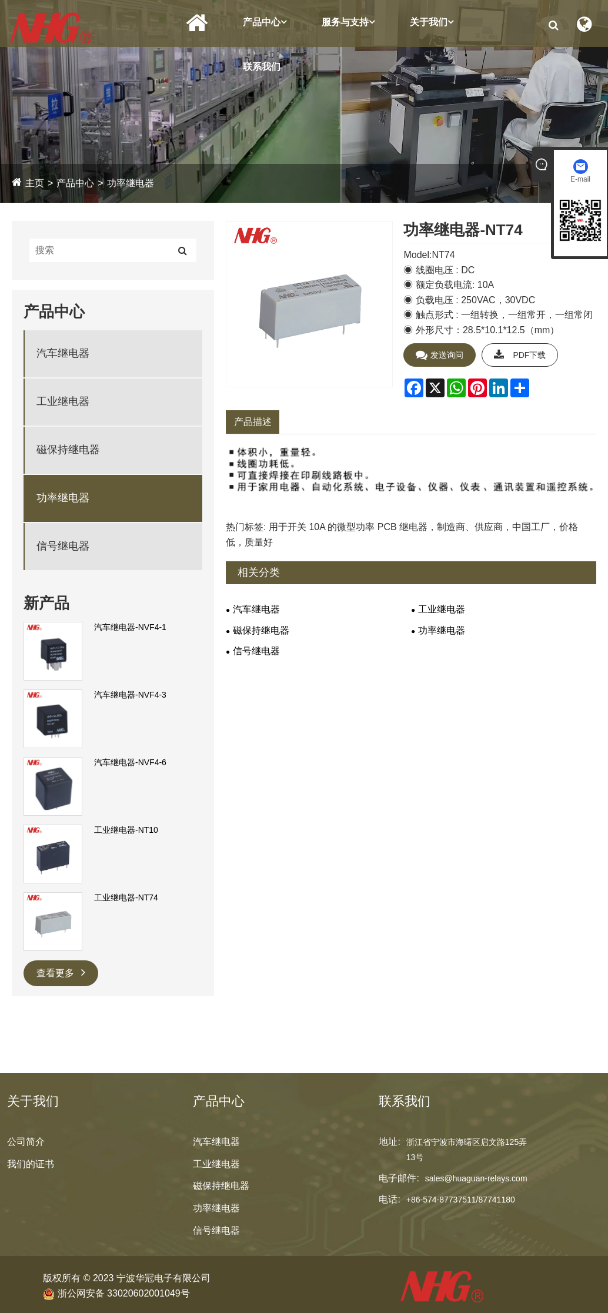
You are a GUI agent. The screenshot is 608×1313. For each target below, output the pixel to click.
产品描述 (253, 422)
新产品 (46, 603)
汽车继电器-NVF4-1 (130, 627)
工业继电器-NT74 (126, 897)
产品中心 (264, 22)
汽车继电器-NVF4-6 (130, 762)
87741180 (496, 1199)
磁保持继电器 (68, 449)
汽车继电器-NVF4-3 (130, 694)
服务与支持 (348, 22)
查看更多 (60, 972)
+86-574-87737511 (441, 1199)
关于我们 (431, 22)
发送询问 (439, 355)
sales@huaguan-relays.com (476, 1178)
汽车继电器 (62, 353)
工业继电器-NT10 (126, 830)
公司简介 (26, 1142)
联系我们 (261, 67)
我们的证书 (30, 1164)
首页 (197, 23)
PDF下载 (520, 355)
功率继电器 (130, 183)
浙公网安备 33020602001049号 (116, 1293)
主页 (34, 183)
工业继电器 (62, 401)
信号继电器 (62, 546)
